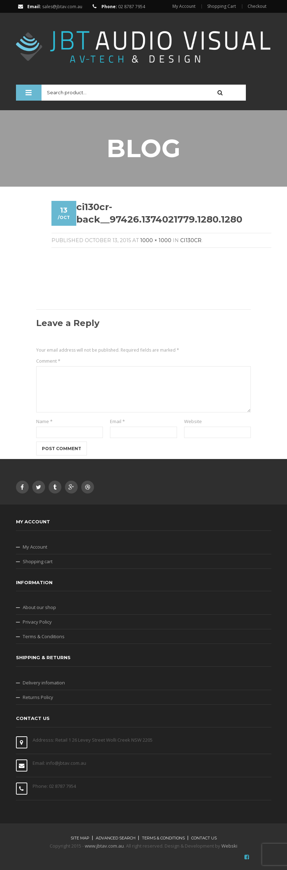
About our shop (39, 607)
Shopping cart (38, 561)
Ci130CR (191, 240)
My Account (183, 6)
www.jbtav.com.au (104, 846)
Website (193, 421)
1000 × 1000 (155, 240)
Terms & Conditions (44, 636)
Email (117, 421)
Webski (229, 846)
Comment (48, 361)
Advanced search (116, 838)
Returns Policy (38, 697)
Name (44, 421)
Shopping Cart (221, 6)
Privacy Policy (37, 622)
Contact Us (204, 838)
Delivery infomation (44, 682)
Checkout (257, 6)
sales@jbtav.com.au (62, 7)
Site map (80, 838)
